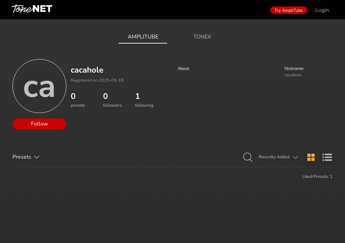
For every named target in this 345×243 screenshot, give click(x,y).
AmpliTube (143, 36)
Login (322, 10)
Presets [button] (21, 157)
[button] (248, 158)
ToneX (202, 36)
